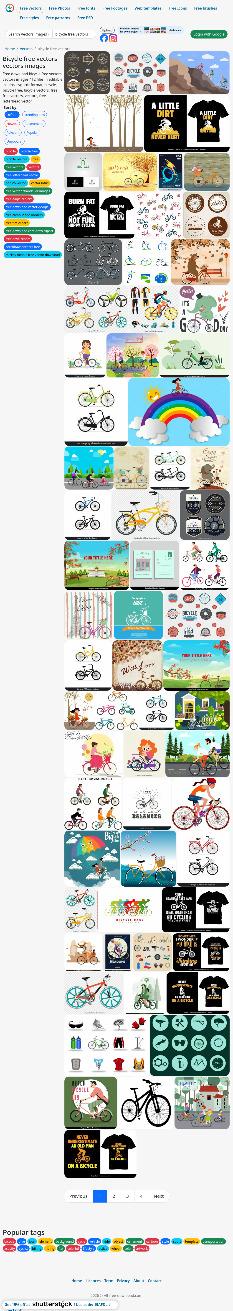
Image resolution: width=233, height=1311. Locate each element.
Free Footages (114, 8)
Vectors (26, 48)
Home (10, 48)
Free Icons (178, 8)
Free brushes (205, 8)
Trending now (34, 115)
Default (12, 115)
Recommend (34, 123)
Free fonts (86, 8)
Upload (107, 30)
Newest (12, 123)
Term (108, 1280)
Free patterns (58, 17)
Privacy (123, 1280)
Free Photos (59, 8)
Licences (93, 1280)
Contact (155, 1280)
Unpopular (15, 141)
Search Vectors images (27, 34)
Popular (32, 132)
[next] (159, 1196)
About (138, 1280)
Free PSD (85, 17)
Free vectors (31, 8)
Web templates (148, 8)
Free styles (29, 17)
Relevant (13, 132)
